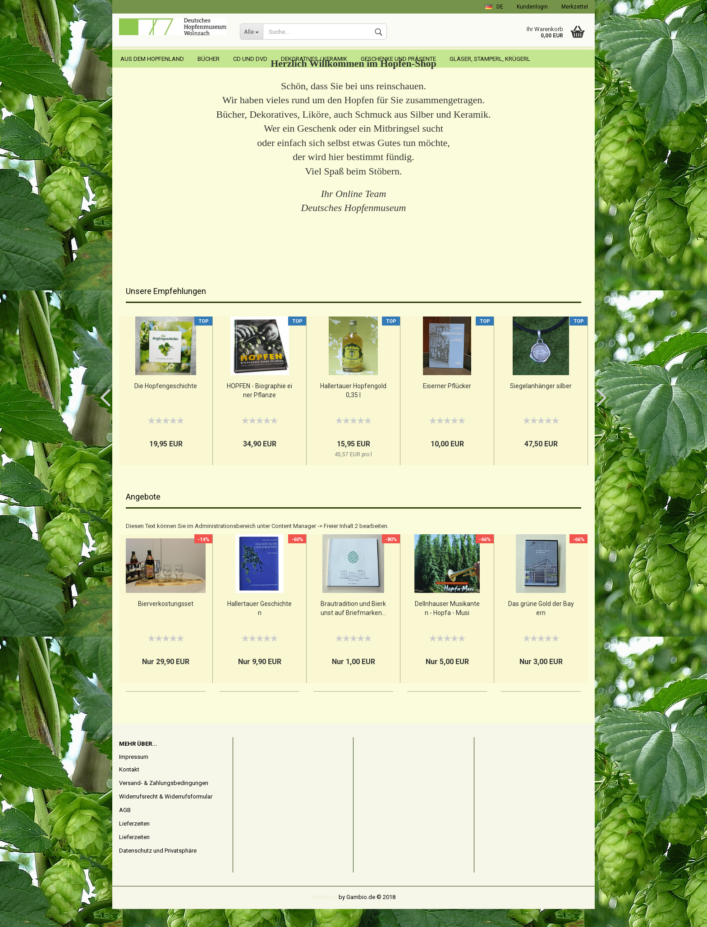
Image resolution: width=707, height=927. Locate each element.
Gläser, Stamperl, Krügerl (490, 58)
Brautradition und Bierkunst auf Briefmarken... (353, 626)
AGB (125, 828)
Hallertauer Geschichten (259, 626)
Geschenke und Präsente (398, 58)
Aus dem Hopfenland (152, 58)
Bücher (208, 58)
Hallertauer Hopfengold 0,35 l (353, 408)
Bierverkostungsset (165, 621)
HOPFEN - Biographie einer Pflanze (259, 408)
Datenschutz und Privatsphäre (158, 868)
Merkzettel (574, 7)
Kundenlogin (532, 7)
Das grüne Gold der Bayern (541, 626)
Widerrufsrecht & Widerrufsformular (165, 814)
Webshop (324, 915)
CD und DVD (250, 58)
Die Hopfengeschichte (165, 404)
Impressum (133, 774)
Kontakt (129, 787)
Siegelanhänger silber (541, 404)
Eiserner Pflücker (447, 404)
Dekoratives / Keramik (314, 58)
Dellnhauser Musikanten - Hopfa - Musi (447, 626)
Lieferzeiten (134, 841)
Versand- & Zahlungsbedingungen (163, 801)
